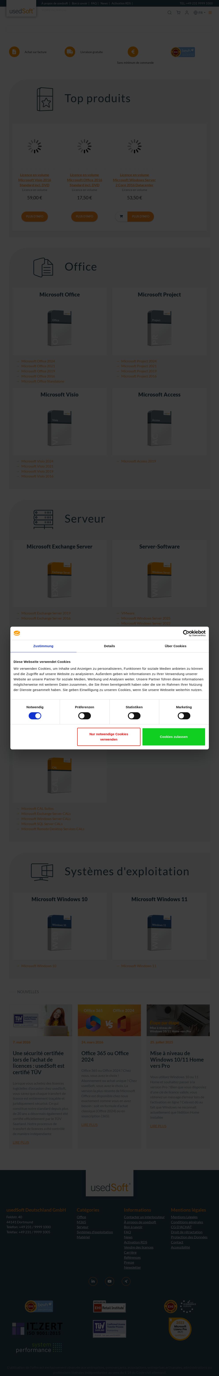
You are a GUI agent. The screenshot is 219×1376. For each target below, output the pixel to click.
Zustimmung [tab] (43, 646)
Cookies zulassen (174, 737)
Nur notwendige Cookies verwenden (108, 736)
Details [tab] (109, 646)
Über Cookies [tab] (176, 646)
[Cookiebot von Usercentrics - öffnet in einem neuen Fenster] (186, 633)
